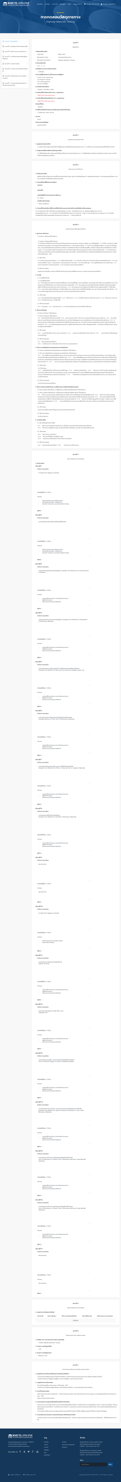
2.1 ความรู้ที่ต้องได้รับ (43, 278)
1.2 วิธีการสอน (41, 258)
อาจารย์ (46, 1447)
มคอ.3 (39, 119)
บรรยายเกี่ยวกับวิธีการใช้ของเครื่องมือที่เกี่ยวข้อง (63, 529)
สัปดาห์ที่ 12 (39, 1004)
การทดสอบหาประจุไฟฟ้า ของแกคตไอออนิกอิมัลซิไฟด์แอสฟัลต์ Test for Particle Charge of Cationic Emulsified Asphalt (63, 1067)
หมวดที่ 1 (75, 43)
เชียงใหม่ (40, 107)
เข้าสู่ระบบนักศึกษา (14, 1475)
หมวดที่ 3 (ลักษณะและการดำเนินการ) (14, 52)
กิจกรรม (39, 497)
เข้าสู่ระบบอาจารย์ (29, 1475)
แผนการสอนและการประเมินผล (75, 459)
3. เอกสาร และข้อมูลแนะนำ (43, 1353)
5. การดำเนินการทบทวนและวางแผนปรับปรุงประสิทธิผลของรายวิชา (55, 1415)
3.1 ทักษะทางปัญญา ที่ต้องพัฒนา (47, 313)
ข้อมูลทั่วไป (76, 47)
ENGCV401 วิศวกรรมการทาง (46, 95)
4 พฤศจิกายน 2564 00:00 (45, 113)
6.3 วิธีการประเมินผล (43, 442)
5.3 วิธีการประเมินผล (43, 413)
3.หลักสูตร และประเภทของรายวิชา (45, 69)
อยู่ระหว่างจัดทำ (41, 125)
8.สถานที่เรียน (39, 104)
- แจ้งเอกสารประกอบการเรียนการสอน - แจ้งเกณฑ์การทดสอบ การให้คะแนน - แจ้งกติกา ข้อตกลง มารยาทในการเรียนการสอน (63, 503)
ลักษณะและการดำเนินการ (76, 169)
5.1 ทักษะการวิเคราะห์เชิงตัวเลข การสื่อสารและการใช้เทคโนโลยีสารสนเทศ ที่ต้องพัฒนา (61, 390)
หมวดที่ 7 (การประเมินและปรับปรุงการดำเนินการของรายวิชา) (14, 84)
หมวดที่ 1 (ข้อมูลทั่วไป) (10, 41)
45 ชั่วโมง (40, 198)
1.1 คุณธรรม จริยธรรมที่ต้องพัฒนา (47, 236)
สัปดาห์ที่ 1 (38, 466)
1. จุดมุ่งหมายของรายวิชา (43, 144)
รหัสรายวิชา (40, 54)
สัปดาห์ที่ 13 (39, 1053)
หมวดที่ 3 (75, 165)
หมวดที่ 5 (75, 454)
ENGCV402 (61, 54)
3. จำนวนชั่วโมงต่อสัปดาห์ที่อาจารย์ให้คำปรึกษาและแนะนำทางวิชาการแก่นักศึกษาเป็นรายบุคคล (63, 208)
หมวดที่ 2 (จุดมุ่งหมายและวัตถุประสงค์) (14, 46)
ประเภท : (38, 116)
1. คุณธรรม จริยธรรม (41, 233)
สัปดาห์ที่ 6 (38, 711)
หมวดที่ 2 (75, 135)
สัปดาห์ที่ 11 (38, 955)
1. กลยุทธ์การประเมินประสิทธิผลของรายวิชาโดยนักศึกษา (52, 1374)
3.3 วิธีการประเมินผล (43, 339)
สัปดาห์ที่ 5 (38, 662)
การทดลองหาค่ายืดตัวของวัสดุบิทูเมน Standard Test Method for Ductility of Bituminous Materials (63, 822)
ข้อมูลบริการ (77, 4)
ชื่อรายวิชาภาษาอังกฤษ (43, 60)
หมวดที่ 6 (76, 1331)
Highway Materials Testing (66, 60)
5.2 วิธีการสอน (41, 407)
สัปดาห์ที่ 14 (39, 1102)
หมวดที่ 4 (76, 225)
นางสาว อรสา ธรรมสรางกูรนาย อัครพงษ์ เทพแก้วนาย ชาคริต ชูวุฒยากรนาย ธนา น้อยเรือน (45, 80)
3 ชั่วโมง (44, 492)
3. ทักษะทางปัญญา (41, 310)
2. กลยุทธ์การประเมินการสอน (44, 1382)
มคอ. (45, 1452)
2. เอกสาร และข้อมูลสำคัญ (43, 1346)
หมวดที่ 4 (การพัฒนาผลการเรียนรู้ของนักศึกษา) (14, 58)
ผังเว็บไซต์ (47, 1455)
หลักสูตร (46, 1450)
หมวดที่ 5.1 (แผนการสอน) (11, 64)
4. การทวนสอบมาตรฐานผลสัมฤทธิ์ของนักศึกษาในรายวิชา (52, 1402)
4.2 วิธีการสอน (41, 365)
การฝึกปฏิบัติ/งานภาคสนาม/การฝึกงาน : (49, 195)
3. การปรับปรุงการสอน (42, 1391)
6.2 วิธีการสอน (41, 432)
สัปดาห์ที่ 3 (38, 564)
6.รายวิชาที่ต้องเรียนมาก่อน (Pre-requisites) (49, 92)
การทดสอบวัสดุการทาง (64, 57)
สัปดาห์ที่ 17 (39, 1249)
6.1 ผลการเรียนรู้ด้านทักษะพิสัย (46, 423)
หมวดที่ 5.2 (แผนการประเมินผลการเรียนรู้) (15, 70)
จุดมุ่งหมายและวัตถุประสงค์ (75, 140)
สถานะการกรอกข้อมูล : (42, 122)
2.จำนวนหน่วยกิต (40, 63)
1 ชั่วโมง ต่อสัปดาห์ (43, 204)
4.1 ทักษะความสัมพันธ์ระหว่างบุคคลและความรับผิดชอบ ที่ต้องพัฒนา (56, 350)
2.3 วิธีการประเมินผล (43, 304)
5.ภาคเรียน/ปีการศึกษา (42, 87)
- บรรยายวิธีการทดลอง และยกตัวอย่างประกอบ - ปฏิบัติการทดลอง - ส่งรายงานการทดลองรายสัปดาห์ (63, 601)
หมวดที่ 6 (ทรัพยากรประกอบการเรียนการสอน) (14, 77)
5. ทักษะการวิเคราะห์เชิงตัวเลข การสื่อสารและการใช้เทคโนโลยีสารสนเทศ (57, 387)
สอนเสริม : (40, 190)
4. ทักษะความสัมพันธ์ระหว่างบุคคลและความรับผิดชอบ (51, 348)
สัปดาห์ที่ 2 (38, 515)
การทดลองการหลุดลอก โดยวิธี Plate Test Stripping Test (63, 1018)
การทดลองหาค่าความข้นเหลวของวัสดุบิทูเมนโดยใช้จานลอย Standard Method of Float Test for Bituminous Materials (63, 724)
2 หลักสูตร (41, 72)
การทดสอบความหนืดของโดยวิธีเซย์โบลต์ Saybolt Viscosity (63, 969)
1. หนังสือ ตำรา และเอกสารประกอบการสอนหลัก (49, 1340)
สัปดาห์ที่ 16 (39, 1200)
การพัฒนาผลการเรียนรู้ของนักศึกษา (75, 229)
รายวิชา (46, 1445)
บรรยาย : (40, 185)
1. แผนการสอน (39, 463)
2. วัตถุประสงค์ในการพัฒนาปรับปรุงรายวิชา (48, 150)
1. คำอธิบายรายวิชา (41, 174)
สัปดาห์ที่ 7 (38, 760)
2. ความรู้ (38, 275)
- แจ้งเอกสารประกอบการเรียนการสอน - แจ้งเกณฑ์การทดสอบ (63, 943)
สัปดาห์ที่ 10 (39, 906)
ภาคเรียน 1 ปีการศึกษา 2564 (45, 90)
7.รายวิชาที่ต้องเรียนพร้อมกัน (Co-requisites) (49, 98)
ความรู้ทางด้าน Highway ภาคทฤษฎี (63, 480)
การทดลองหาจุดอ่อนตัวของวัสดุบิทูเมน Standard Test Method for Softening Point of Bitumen (63, 578)
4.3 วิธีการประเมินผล (43, 380)
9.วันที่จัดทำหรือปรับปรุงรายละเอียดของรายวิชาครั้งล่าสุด (52, 110)
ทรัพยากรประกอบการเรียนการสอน (75, 1335)
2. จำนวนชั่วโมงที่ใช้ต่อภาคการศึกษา (46, 182)
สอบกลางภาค (63, 871)
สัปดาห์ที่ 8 (38, 809)
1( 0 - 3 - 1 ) (41, 66)
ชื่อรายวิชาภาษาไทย (42, 57)
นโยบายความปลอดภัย (68, 1445)
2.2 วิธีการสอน (41, 295)
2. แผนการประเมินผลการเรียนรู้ (44, 1312)
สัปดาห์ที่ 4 (38, 613)
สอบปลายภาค (63, 1263)
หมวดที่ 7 (75, 1365)
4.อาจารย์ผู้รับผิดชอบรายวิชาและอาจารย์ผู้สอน (49, 75)
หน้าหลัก (46, 1442)
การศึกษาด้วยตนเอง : (44, 201)
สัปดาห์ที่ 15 (39, 1151)
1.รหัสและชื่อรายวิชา (41, 52)
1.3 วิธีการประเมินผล (43, 268)
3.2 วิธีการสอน (41, 330)
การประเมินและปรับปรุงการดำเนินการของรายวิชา (75, 1369)
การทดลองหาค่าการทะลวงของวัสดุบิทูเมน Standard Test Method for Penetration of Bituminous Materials (63, 627)
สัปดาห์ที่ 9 (38, 857)
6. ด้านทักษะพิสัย (40, 420)
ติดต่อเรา (64, 1447)
